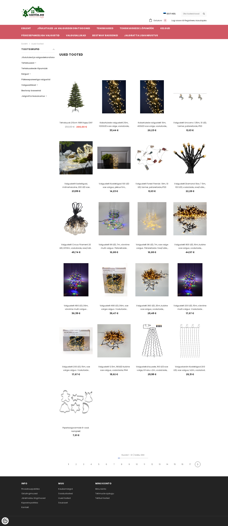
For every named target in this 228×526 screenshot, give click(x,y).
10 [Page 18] (137, 464)
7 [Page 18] (114, 464)
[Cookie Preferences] (5, 520)
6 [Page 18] (106, 464)
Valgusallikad (28, 85)
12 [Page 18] (152, 464)
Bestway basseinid (31, 90)
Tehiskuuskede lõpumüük (34, 68)
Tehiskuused (28, 62)
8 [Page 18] (121, 464)
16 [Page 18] (182, 464)
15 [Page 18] (175, 464)
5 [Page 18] (98, 464)
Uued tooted (37, 43)
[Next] (197, 464)
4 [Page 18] (91, 464)
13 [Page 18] (160, 464)
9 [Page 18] (129, 464)
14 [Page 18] (167, 464)
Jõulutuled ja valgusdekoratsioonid (40, 57)
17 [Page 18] (190, 464)
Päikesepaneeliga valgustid (35, 79)
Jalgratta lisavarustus (33, 96)
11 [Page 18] (144, 464)
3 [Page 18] (83, 464)
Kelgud (25, 73)
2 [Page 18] (76, 464)
